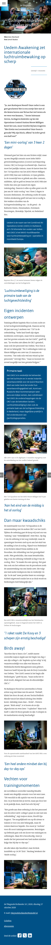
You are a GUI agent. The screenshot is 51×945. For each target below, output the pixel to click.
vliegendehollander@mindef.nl (24, 913)
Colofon (7, 920)
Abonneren (9, 926)
